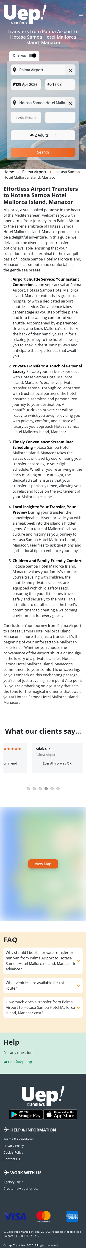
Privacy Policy (13, 1146)
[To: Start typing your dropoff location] (43, 102)
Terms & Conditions (18, 1139)
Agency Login (13, 1182)
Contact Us (11, 1159)
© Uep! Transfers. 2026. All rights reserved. (31, 1245)
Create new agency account (21, 1188)
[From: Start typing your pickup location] (43, 69)
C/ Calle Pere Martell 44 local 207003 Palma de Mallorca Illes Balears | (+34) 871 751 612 (42, 1234)
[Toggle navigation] (81, 15)
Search (43, 152)
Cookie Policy (13, 1152)
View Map (43, 863)
